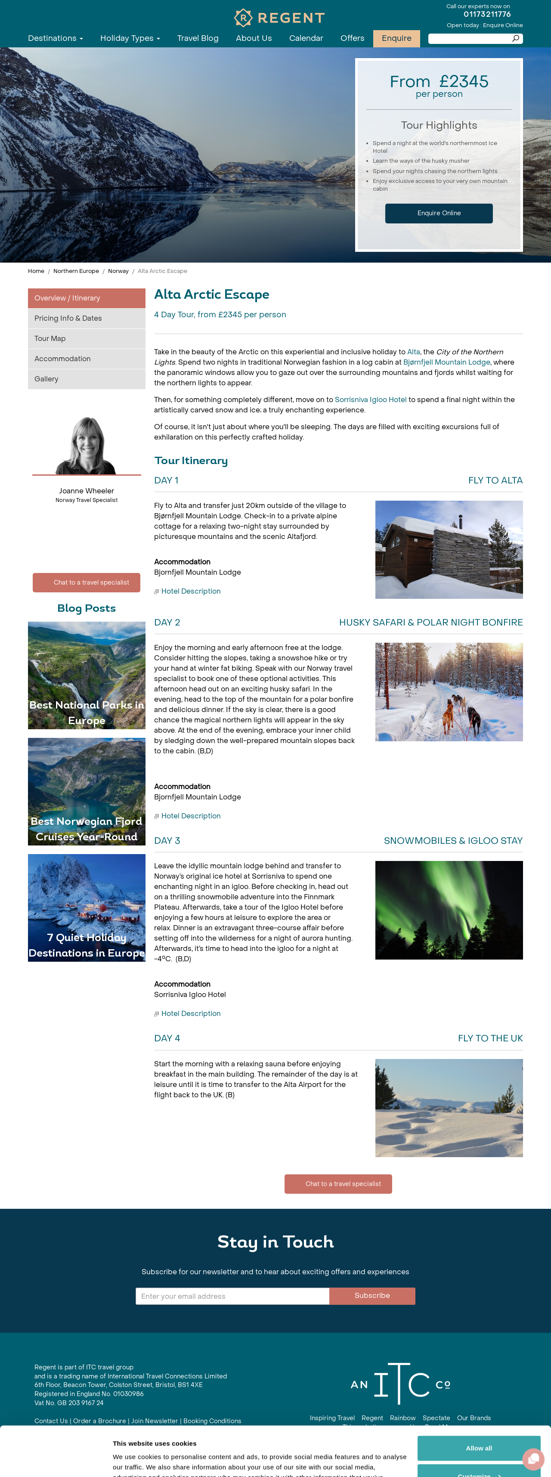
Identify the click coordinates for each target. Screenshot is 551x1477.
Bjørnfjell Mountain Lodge (446, 362)
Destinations (55, 38)
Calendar (306, 38)
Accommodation (62, 358)
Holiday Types (130, 38)
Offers (353, 38)
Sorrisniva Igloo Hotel (371, 399)
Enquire (397, 38)
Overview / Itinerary (67, 298)
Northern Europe (76, 271)
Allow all (479, 1396)
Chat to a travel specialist (86, 583)
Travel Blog (198, 38)
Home (36, 271)
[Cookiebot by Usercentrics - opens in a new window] (55, 1460)
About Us (254, 38)
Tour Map (50, 338)
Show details (133, 1460)
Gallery (46, 379)
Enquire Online (439, 213)
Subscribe (372, 1295)
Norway (118, 271)
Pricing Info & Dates (68, 318)
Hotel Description (191, 591)
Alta (413, 351)
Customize (479, 1424)
